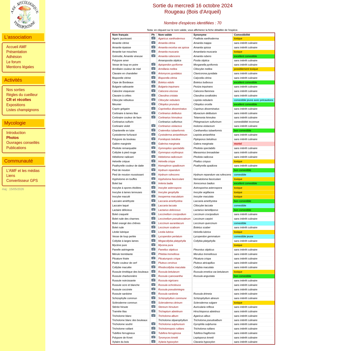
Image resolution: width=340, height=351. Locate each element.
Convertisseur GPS (22, 181)
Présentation (16, 52)
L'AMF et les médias (23, 171)
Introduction (16, 133)
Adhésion (14, 57)
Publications (16, 148)
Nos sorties (15, 90)
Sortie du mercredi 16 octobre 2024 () (193, 9)
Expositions (15, 105)
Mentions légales (20, 67)
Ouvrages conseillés (22, 143)
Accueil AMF (16, 47)
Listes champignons (22, 110)
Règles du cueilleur (22, 95)
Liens (10, 176)
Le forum (13, 62)
